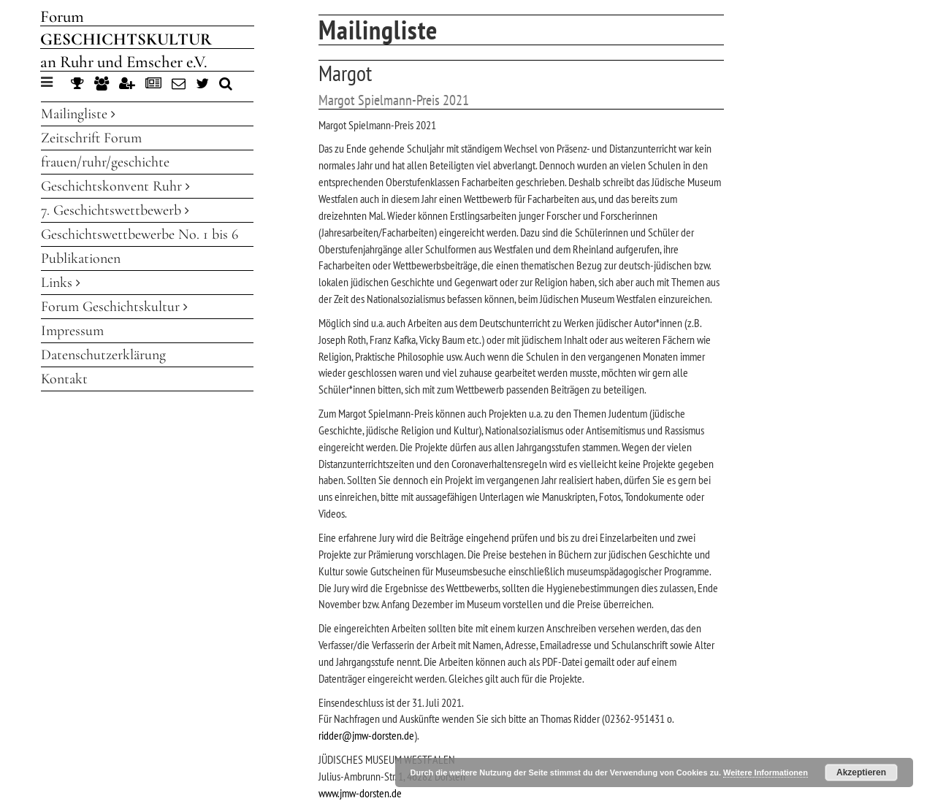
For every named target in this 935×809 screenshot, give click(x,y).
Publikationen (81, 258)
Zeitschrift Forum (91, 138)
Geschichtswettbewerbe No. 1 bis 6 (139, 234)
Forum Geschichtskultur (114, 306)
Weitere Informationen (765, 772)
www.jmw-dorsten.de (360, 793)
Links (60, 282)
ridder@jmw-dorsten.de (366, 735)
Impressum (72, 331)
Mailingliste (78, 114)
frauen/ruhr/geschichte (105, 162)
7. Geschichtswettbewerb (115, 210)
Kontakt (64, 379)
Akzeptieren (861, 772)
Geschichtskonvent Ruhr (115, 186)
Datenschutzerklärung (103, 355)
